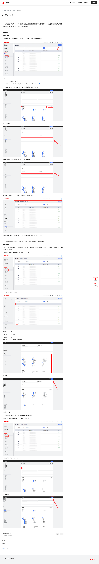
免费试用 (94, 2)
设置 (14, 10)
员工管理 (19, 10)
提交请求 (80, 2)
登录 (4, 548)
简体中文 (86, 2)
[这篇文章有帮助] (57, 534)
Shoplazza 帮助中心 (6, 10)
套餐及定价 (36, 84)
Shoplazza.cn (73, 2)
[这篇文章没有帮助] (61, 534)
